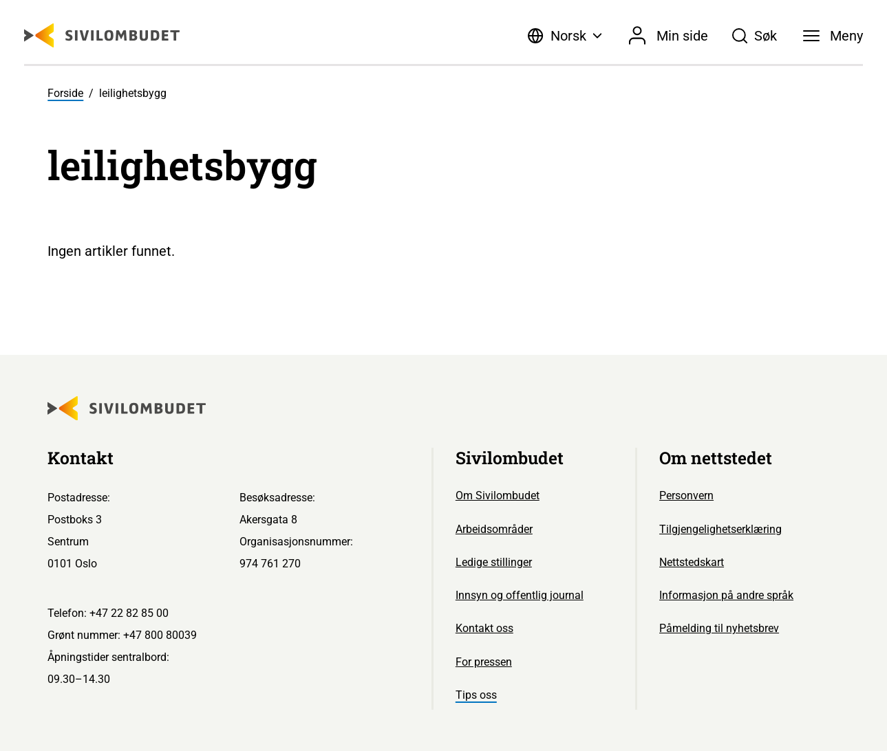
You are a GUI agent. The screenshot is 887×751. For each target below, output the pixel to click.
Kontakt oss (484, 628)
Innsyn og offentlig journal (520, 595)
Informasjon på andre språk (726, 595)
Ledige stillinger (494, 562)
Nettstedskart (691, 562)
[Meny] (833, 36)
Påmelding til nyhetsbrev (719, 628)
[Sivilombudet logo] (102, 35)
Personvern (686, 495)
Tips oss (476, 694)
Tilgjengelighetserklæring (720, 529)
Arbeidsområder (494, 529)
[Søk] (755, 36)
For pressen (484, 661)
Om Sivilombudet (497, 495)
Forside (65, 93)
